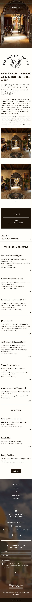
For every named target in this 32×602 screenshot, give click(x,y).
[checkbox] (2, 564)
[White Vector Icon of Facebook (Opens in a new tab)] (16, 535)
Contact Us (16, 484)
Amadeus (16, 594)
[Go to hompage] (16, 10)
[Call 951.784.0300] (2, 6)
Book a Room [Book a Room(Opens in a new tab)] (16, 600)
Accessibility (16, 495)
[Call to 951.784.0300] (16, 526)
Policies (16, 498)
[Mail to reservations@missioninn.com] (16, 522)
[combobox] (16, 239)
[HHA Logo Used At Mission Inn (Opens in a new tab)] (16, 588)
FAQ (16, 491)
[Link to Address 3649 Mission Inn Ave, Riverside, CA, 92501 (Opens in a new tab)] (16, 530)
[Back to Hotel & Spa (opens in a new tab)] (25, 2)
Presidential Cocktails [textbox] (10, 238)
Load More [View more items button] (16, 471)
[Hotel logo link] (16, 513)
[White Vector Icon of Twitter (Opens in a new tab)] (20, 535)
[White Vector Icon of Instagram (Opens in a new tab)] (12, 535)
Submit (16, 573)
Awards (16, 488)
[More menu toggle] (29, 6)
